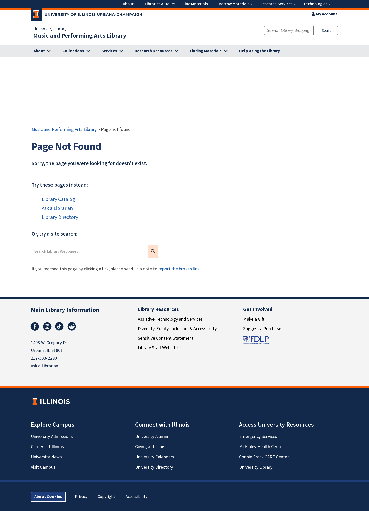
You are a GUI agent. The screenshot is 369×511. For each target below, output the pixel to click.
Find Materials (197, 4)
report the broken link (178, 269)
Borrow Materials (236, 4)
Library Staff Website (158, 348)
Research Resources (153, 51)
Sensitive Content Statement (165, 338)
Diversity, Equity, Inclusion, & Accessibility (177, 329)
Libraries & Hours (160, 4)
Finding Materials (206, 51)
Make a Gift (253, 319)
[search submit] (153, 251)
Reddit (71, 326)
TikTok (59, 326)
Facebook (34, 326)
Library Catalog (58, 199)
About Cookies (48, 496)
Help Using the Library (259, 51)
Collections (73, 51)
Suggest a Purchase (262, 329)
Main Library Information (65, 310)
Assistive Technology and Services (170, 319)
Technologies (317, 4)
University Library (49, 29)
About (130, 4)
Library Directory (60, 217)
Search (328, 30)
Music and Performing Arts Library (79, 36)
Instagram (47, 326)
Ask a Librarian (57, 208)
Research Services (278, 4)
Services (109, 51)
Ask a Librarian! (45, 366)
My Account (324, 14)
